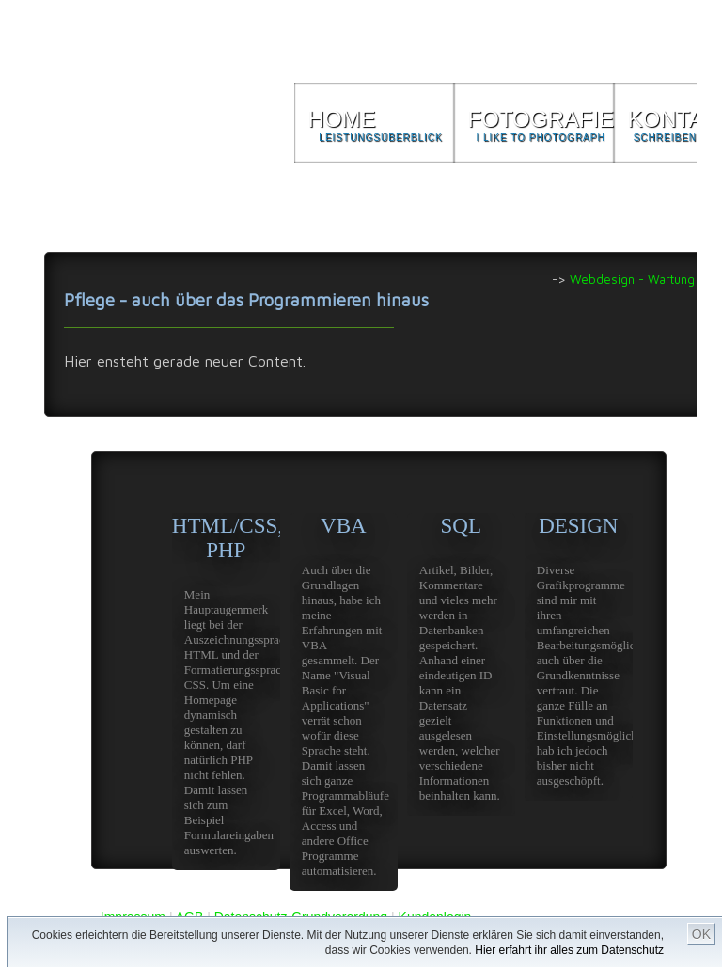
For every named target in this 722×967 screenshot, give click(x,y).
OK (701, 934)
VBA (344, 702)
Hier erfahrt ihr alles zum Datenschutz (569, 950)
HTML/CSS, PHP (226, 692)
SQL (461, 665)
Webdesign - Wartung (632, 279)
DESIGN (579, 657)
